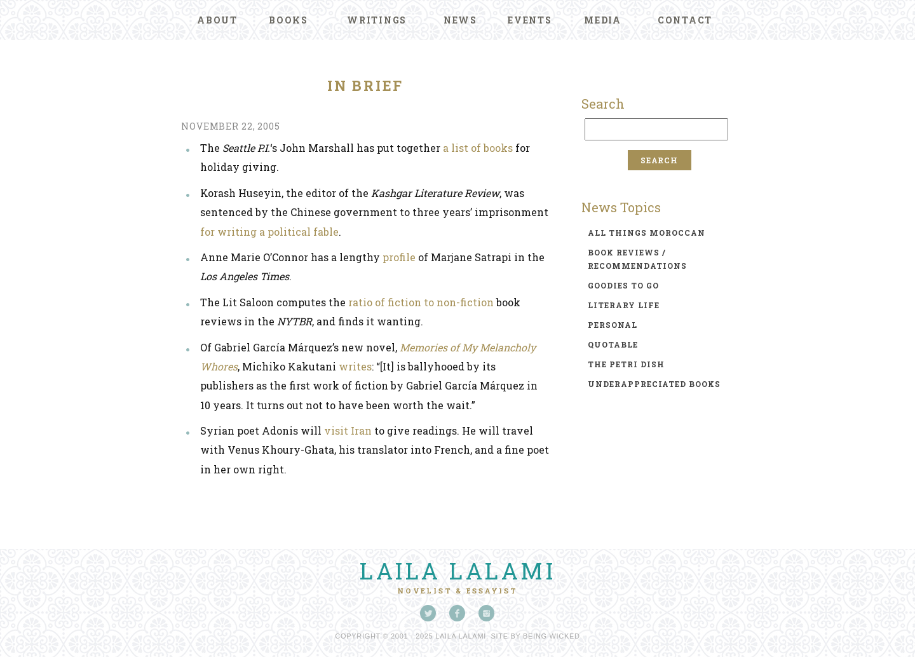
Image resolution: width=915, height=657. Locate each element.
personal (612, 325)
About (217, 20)
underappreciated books (654, 384)
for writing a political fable (269, 231)
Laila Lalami (457, 570)
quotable (613, 344)
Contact (685, 20)
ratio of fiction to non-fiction (421, 302)
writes (355, 366)
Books (288, 20)
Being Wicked (551, 636)
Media (602, 20)
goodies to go (623, 285)
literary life (624, 305)
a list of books (478, 147)
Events (530, 20)
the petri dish (626, 364)
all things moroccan (646, 232)
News (460, 20)
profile (399, 257)
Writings (377, 20)
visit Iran (348, 430)
